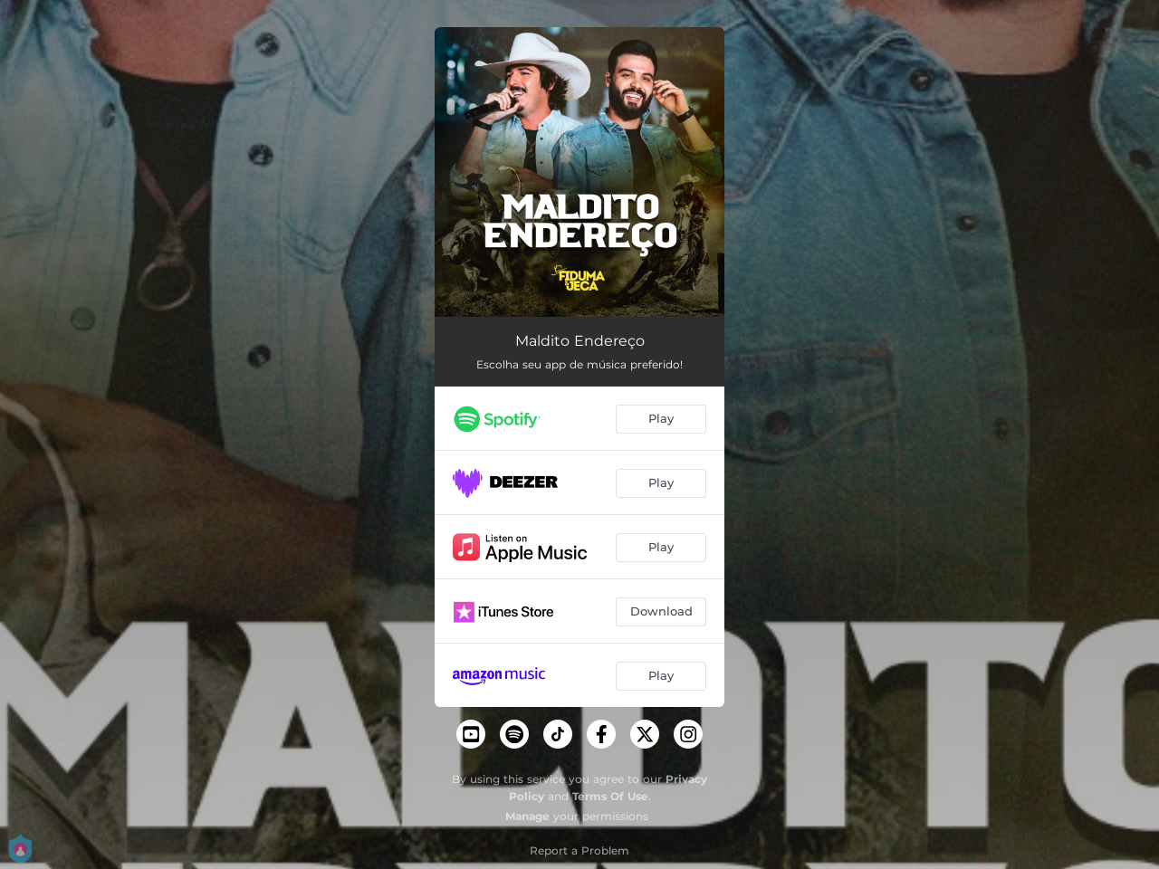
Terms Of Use (610, 796)
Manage (527, 816)
